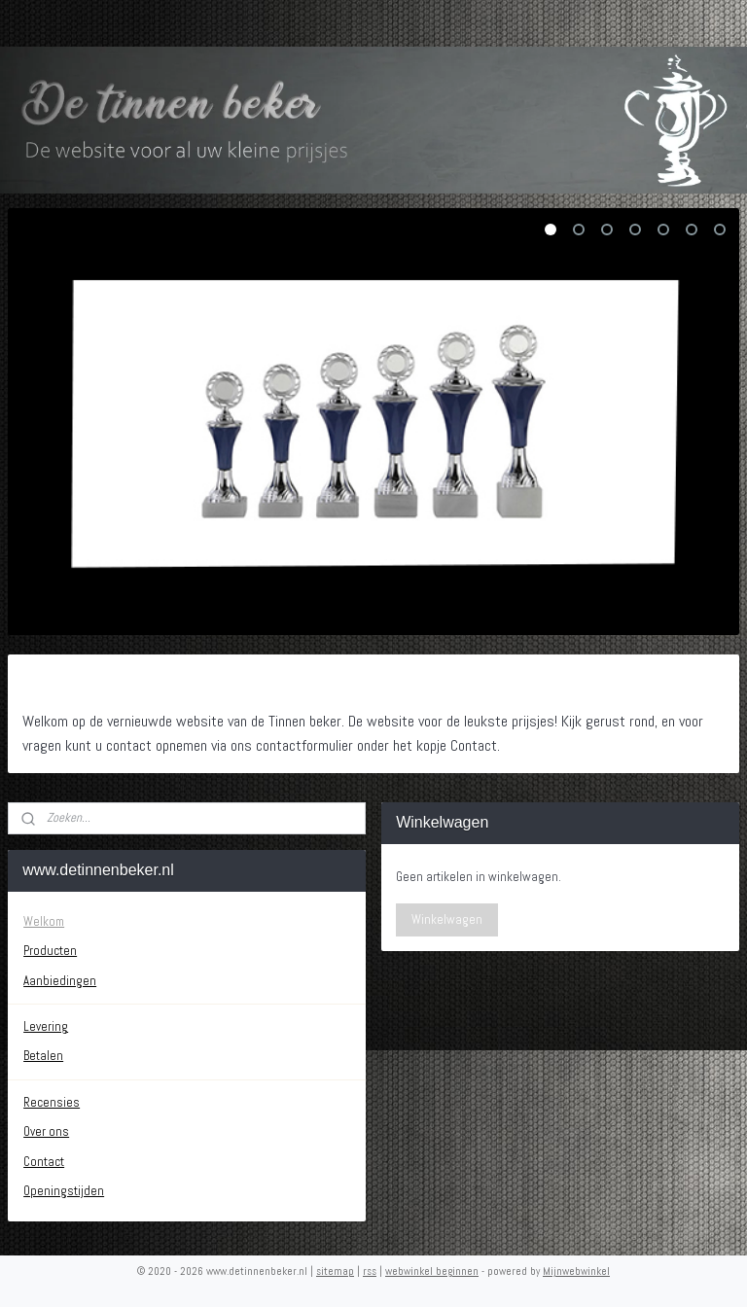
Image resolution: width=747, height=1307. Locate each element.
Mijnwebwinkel (576, 1271)
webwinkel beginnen (432, 1271)
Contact (43, 1161)
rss (369, 1271)
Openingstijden (63, 1191)
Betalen (43, 1055)
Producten (50, 950)
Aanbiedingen (59, 980)
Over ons (46, 1131)
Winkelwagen (446, 919)
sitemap (335, 1271)
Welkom (43, 921)
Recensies (51, 1102)
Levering (45, 1026)
